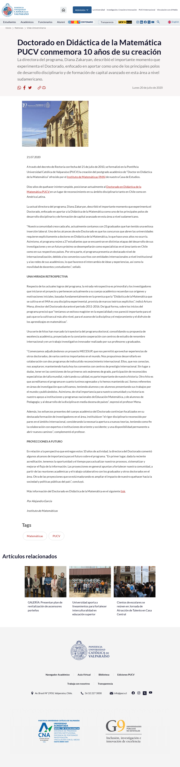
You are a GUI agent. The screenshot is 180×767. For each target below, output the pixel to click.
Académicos (27, 22)
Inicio (8, 27)
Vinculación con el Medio (167, 10)
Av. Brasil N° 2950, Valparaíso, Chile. (51, 693)
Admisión (82, 10)
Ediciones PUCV (126, 674)
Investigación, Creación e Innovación (122, 10)
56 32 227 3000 (91, 693)
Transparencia (107, 22)
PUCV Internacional (147, 10)
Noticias (19, 27)
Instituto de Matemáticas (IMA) (86, 177)
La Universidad (99, 10)
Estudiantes (9, 22)
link (123, 491)
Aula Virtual (84, 674)
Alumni (61, 22)
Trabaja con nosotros (78, 683)
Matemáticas (35, 536)
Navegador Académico (58, 674)
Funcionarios (45, 22)
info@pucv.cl (118, 693)
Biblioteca (104, 674)
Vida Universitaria (36, 27)
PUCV (56, 536)
